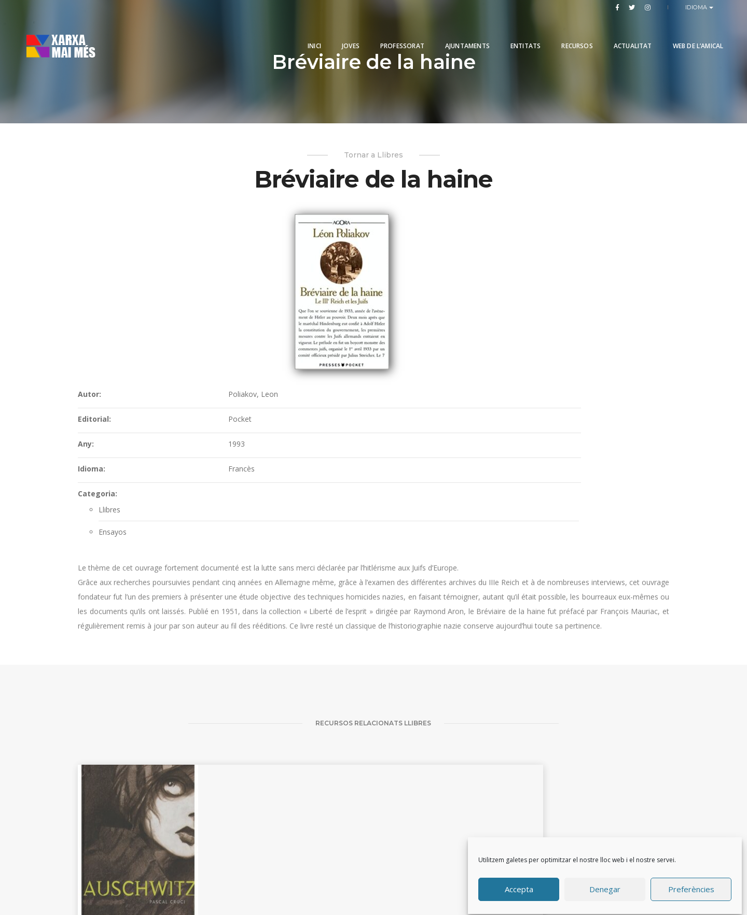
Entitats (508, 32)
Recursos (559, 32)
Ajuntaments (449, 32)
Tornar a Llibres (373, 160)
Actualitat (615, 32)
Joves (333, 32)
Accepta (519, 885)
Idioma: (344, 329)
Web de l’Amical (680, 32)
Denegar (605, 885)
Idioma (697, 7)
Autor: (342, 254)
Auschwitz (103, 824)
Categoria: (350, 354)
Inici (296, 32)
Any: (339, 304)
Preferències (691, 885)
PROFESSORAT (385, 32)
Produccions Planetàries (387, 876)
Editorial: (347, 279)
